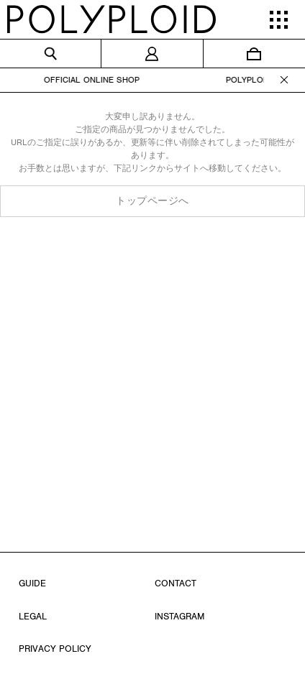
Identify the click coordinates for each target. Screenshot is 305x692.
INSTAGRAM (179, 616)
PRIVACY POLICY (55, 648)
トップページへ (152, 201)
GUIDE (32, 583)
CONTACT (175, 583)
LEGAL (33, 616)
